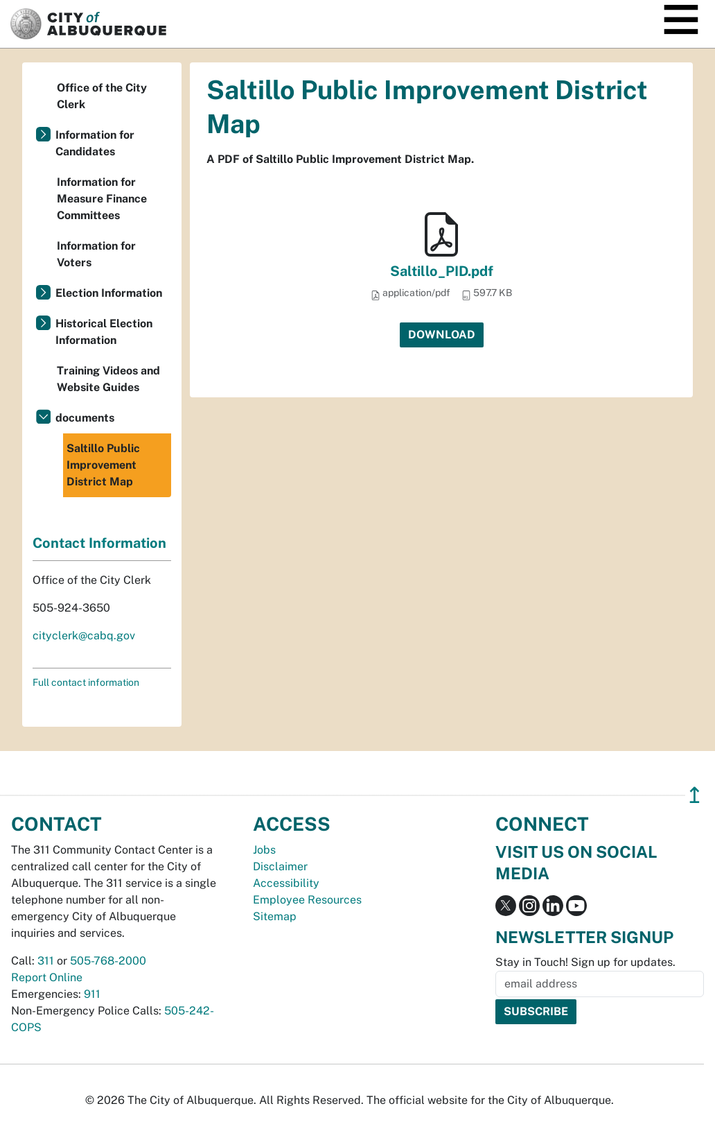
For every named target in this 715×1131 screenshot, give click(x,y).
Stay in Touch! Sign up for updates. (585, 962)
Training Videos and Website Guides (108, 379)
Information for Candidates (94, 143)
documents (84, 417)
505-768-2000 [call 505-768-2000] (108, 960)
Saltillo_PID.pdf (441, 271)
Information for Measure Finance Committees (102, 198)
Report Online (46, 977)
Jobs (264, 849)
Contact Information (99, 543)
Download (441, 334)
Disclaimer (280, 866)
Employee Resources (307, 899)
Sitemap (275, 916)
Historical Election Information (103, 332)
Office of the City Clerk (102, 96)
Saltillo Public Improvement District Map (103, 465)
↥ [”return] (694, 795)
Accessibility (286, 883)
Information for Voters (96, 254)
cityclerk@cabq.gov (84, 635)
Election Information (108, 293)
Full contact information (86, 682)
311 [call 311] (45, 960)
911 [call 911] (92, 994)
